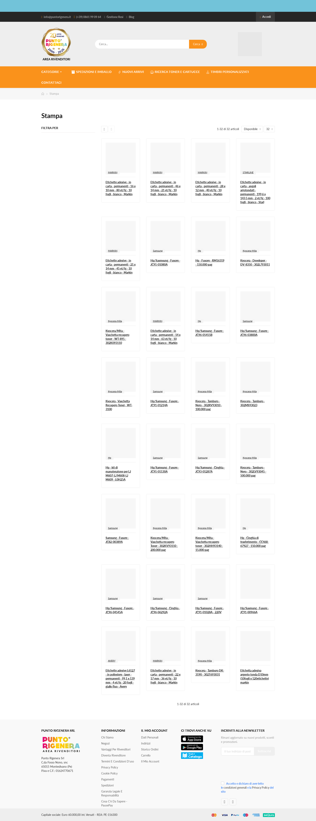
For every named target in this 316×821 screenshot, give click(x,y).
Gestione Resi (115, 17)
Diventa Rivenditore (113, 755)
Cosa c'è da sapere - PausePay (114, 803)
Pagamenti (107, 779)
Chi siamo (107, 737)
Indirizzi (145, 743)
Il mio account (150, 761)
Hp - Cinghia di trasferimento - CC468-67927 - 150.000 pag (254, 541)
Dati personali (149, 737)
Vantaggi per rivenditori (115, 749)
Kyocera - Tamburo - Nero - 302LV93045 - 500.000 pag (253, 471)
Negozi (105, 743)
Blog (131, 17)
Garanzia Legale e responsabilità (111, 793)
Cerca (198, 44)
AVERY (111, 660)
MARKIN (112, 172)
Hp (199, 250)
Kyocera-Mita (250, 250)
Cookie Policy (109, 773)
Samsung (157, 250)
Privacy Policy (109, 767)
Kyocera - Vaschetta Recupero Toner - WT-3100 (119, 405)
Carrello (146, 755)
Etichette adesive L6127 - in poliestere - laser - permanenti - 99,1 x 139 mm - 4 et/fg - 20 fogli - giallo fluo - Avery (120, 678)
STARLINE (248, 172)
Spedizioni (107, 785)
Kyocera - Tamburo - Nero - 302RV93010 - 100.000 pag (208, 405)
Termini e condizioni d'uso (117, 761)
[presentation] (247, 770)
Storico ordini (149, 749)
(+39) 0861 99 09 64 (88, 17)
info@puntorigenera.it (57, 17)
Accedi (265, 16)
